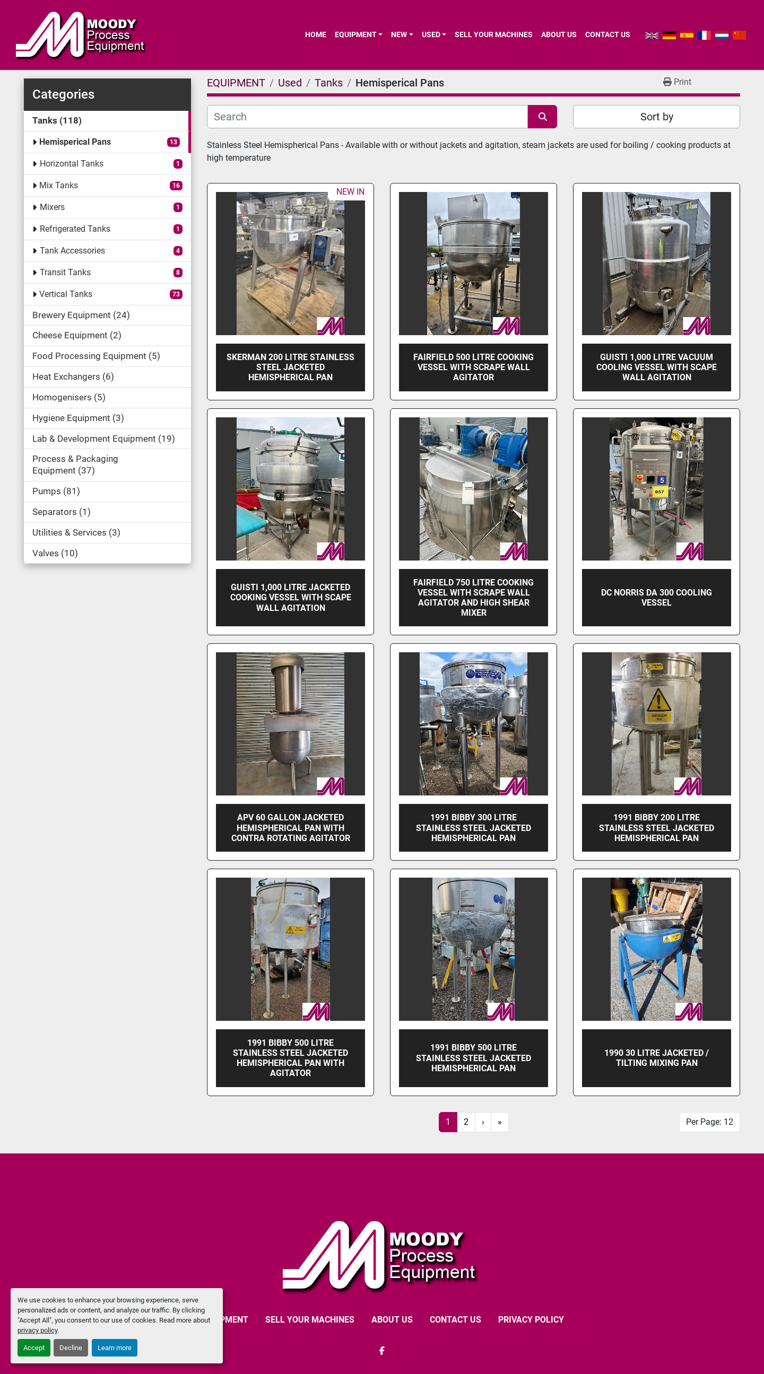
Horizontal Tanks (71, 164)
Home (315, 34)
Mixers (52, 207)
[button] (359, 34)
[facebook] (382, 1350)
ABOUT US (559, 34)
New (399, 34)
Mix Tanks (58, 185)
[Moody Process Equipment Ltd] (382, 1255)
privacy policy (37, 1330)
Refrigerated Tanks (75, 229)
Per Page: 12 (709, 1122)
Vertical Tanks (65, 294)
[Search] (367, 116)
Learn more (115, 1348)
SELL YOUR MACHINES (494, 34)
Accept (34, 1348)
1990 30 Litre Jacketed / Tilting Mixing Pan (656, 1058)
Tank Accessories (72, 251)
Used (431, 34)
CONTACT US (607, 34)
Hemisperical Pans (75, 142)
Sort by (656, 116)
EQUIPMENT (356, 34)
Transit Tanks (65, 272)
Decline (70, 1348)
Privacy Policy (531, 1320)
